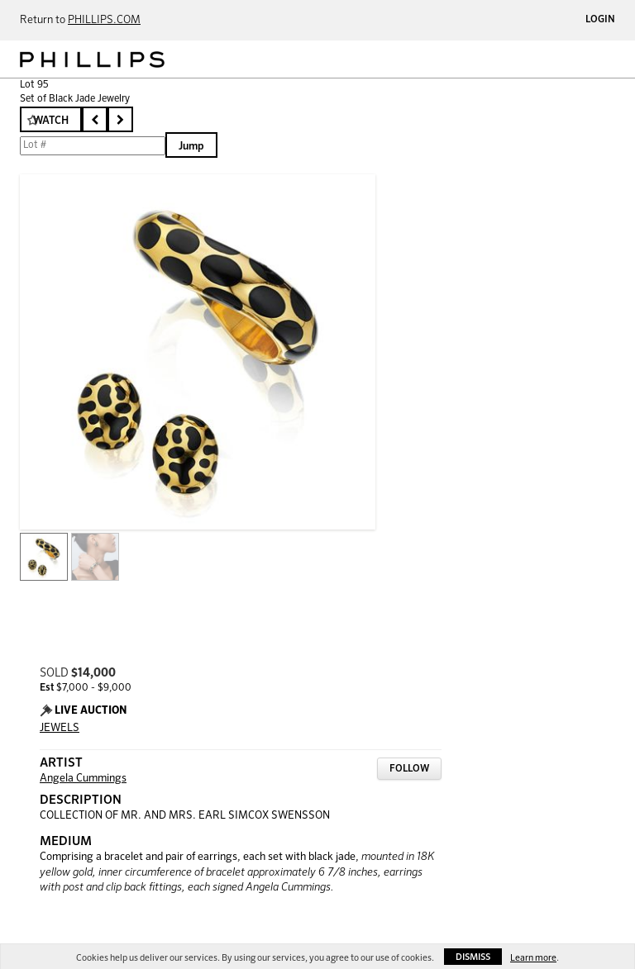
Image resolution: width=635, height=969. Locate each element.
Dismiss (473, 957)
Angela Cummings (83, 778)
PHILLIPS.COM (104, 20)
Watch (51, 121)
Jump (191, 146)
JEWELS (59, 728)
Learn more (533, 957)
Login (600, 20)
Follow (409, 769)
